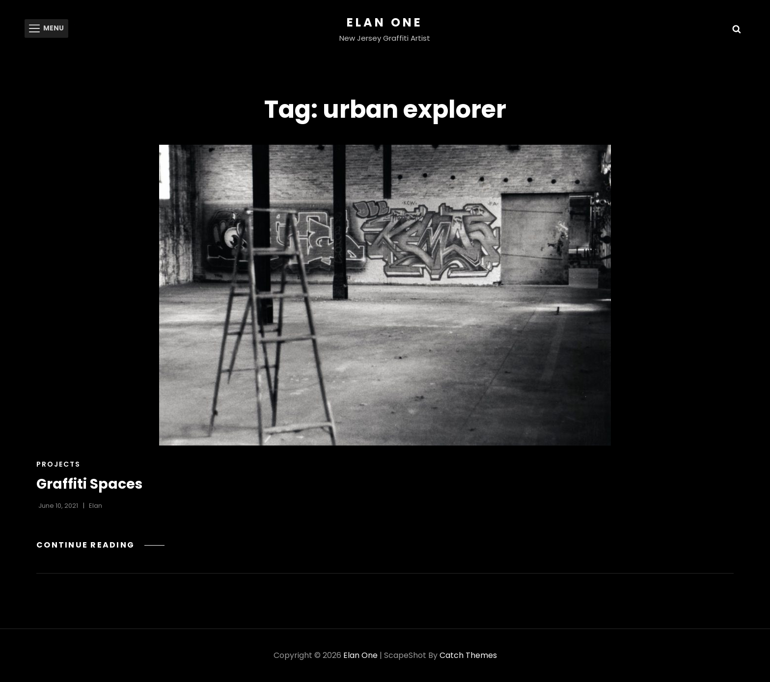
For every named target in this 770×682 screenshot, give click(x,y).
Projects (58, 464)
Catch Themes (468, 655)
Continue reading (100, 545)
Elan (95, 505)
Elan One (385, 22)
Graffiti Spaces (89, 484)
